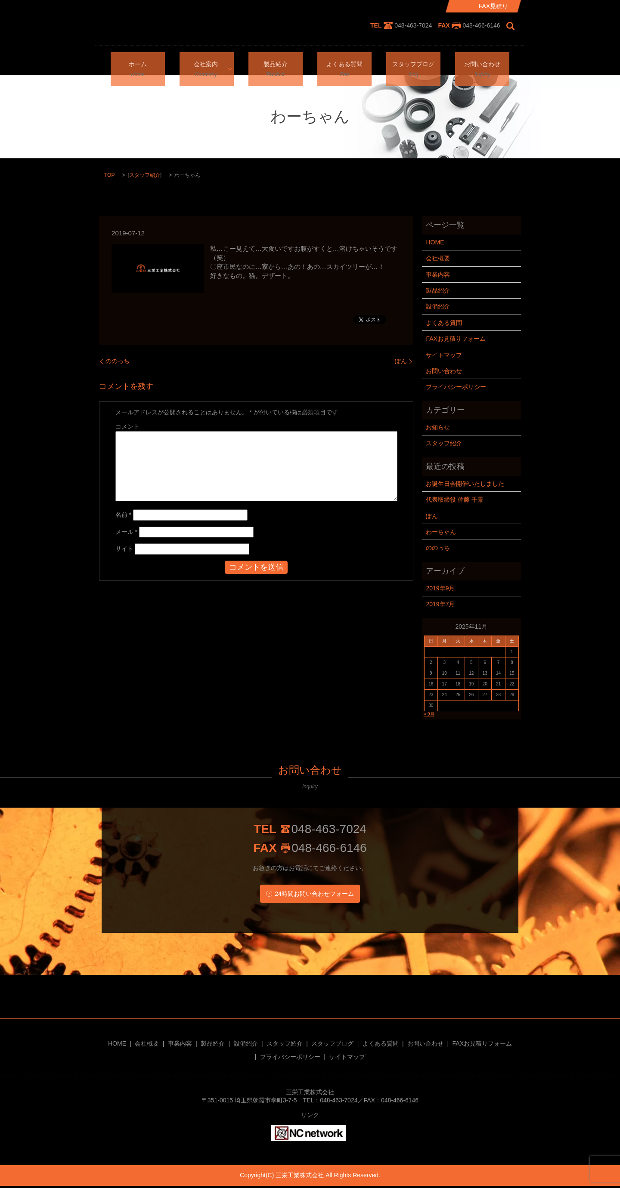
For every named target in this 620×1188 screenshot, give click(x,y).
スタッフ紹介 (144, 175)
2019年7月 (440, 604)
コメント (127, 426)
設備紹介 (438, 306)
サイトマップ (444, 355)
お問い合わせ (482, 63)
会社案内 (204, 63)
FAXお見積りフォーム (455, 338)
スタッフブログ (413, 63)
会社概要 (438, 258)
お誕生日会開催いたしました (465, 483)
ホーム (138, 63)
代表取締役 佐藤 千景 (455, 499)
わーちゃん (441, 531)
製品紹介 (276, 63)
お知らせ (438, 427)
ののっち (117, 361)
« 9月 (429, 714)
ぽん (401, 361)
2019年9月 (440, 588)
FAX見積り (493, 6)
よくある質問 (344, 63)
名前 (123, 514)
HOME (435, 242)
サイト (124, 548)
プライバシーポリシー (456, 386)
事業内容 (438, 274)
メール (126, 531)
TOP (109, 175)
